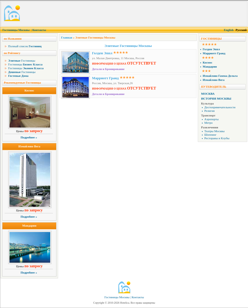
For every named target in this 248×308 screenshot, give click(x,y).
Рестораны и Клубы (216, 138)
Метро (208, 122)
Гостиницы (21, 60)
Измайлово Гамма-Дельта (220, 75)
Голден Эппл (102, 53)
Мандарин (29, 225)
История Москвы (216, 98)
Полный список (25, 46)
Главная (66, 37)
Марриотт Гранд (105, 78)
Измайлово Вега (29, 146)
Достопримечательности (220, 107)
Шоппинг (210, 134)
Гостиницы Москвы (16, 29)
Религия (209, 110)
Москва (208, 93)
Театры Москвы (214, 131)
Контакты (39, 29)
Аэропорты (211, 119)
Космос (29, 90)
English (228, 29)
